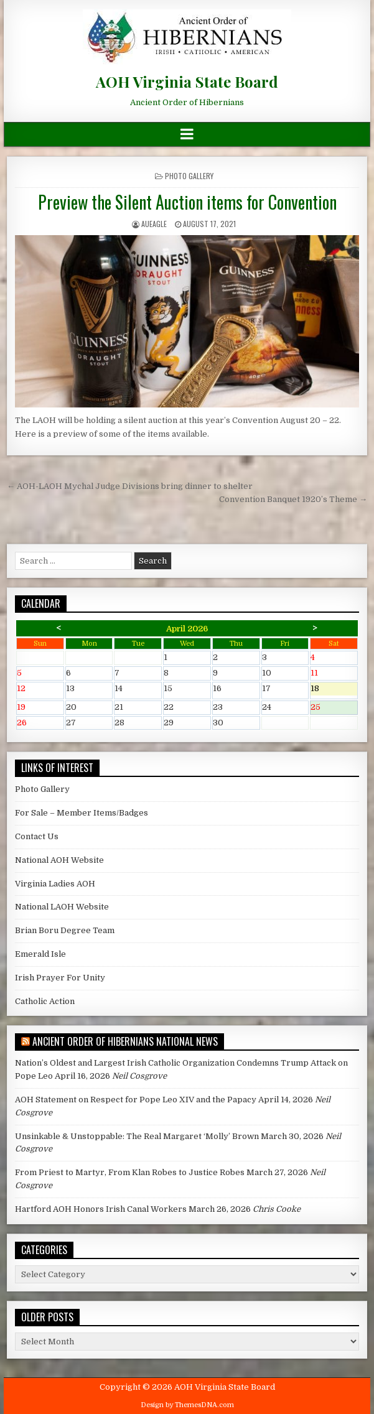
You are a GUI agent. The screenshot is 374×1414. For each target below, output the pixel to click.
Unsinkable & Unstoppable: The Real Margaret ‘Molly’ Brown (137, 1136)
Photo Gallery (189, 175)
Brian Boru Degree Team (65, 930)
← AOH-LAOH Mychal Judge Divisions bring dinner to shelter (130, 486)
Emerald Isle (40, 954)
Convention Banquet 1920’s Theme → (293, 499)
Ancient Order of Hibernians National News (125, 1041)
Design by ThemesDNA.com (187, 1405)
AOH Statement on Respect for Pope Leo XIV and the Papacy (135, 1099)
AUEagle (154, 223)
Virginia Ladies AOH (55, 883)
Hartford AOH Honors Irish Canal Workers (101, 1209)
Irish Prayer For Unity (60, 977)
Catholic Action (45, 1001)
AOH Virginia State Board (187, 81)
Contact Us (36, 836)
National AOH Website (59, 860)
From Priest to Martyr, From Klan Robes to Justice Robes (130, 1172)
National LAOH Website (62, 906)
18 (334, 689)
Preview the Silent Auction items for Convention (187, 202)
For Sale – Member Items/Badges (81, 812)
